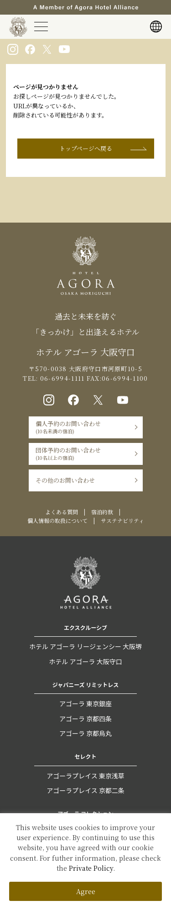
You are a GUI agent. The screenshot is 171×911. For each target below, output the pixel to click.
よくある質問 (61, 512)
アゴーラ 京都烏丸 (85, 733)
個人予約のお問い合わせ (68, 427)
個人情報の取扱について (57, 520)
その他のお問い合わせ (65, 480)
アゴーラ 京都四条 (85, 718)
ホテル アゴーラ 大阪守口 (85, 661)
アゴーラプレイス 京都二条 (85, 790)
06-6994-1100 (125, 378)
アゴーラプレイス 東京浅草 (85, 775)
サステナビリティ (122, 520)
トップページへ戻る (85, 148)
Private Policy (91, 868)
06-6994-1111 (61, 378)
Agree (85, 891)
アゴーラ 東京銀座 (85, 703)
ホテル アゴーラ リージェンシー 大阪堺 (85, 646)
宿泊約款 (102, 512)
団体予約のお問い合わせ (68, 454)
